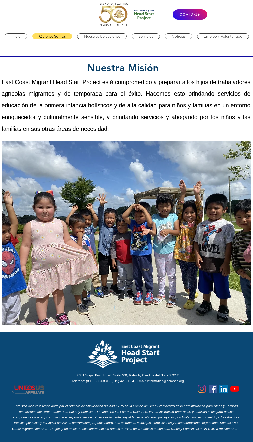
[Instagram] (202, 389)
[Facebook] (213, 389)
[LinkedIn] (223, 389)
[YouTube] (234, 389)
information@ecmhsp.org (165, 381)
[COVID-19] (190, 14)
